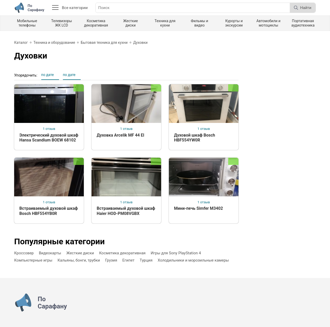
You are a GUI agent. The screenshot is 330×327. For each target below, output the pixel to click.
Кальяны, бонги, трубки (78, 260)
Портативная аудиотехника (303, 23)
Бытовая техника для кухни (104, 42)
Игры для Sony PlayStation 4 (176, 253)
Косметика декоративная (96, 23)
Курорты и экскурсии (234, 23)
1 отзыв (49, 129)
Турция (146, 260)
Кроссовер (24, 253)
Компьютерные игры (33, 260)
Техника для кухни (164, 23)
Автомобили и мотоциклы (268, 23)
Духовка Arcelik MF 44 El (120, 135)
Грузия (111, 260)
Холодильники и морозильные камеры (193, 260)
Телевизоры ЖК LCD (61, 23)
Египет (128, 260)
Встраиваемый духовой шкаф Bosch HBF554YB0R (48, 211)
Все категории (70, 7)
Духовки (140, 42)
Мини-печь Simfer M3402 (198, 208)
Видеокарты (50, 253)
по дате (47, 75)
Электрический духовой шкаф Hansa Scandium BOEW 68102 (48, 137)
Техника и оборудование (54, 42)
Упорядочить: (25, 75)
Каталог (21, 42)
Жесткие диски (130, 23)
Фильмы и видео (199, 23)
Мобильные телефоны (27, 23)
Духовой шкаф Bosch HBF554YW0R (194, 137)
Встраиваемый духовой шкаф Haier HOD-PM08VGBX (126, 211)
